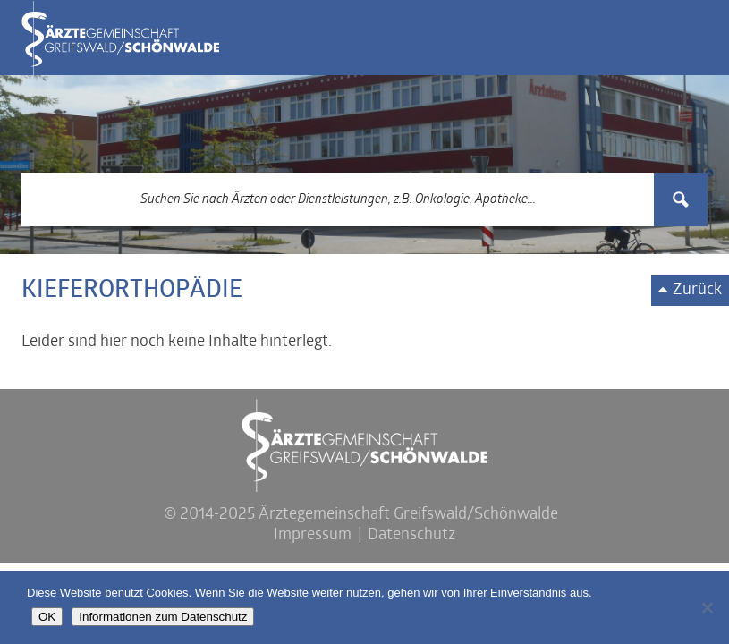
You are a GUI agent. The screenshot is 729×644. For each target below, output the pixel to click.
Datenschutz (411, 535)
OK (46, 616)
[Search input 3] (338, 199)
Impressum (313, 535)
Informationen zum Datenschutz (163, 616)
